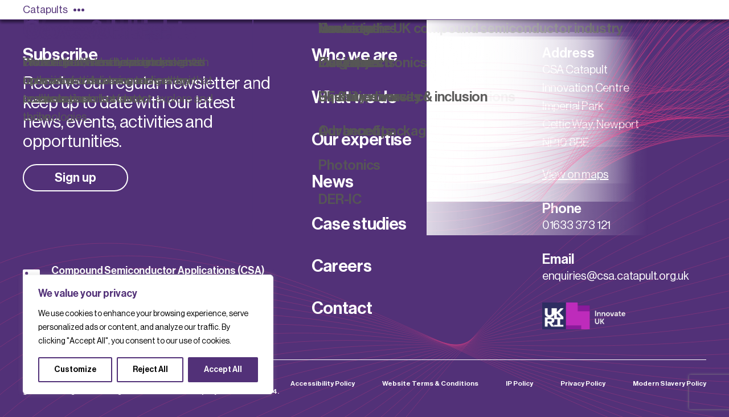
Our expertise (362, 139)
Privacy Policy (582, 383)
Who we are (355, 55)
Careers (342, 266)
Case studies (359, 223)
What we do (355, 97)
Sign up (75, 177)
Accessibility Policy (322, 383)
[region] (148, 334)
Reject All (150, 370)
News (333, 181)
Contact (342, 308)
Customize (75, 370)
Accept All (223, 370)
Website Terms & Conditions (430, 383)
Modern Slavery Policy (669, 383)
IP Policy (519, 383)
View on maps (575, 175)
